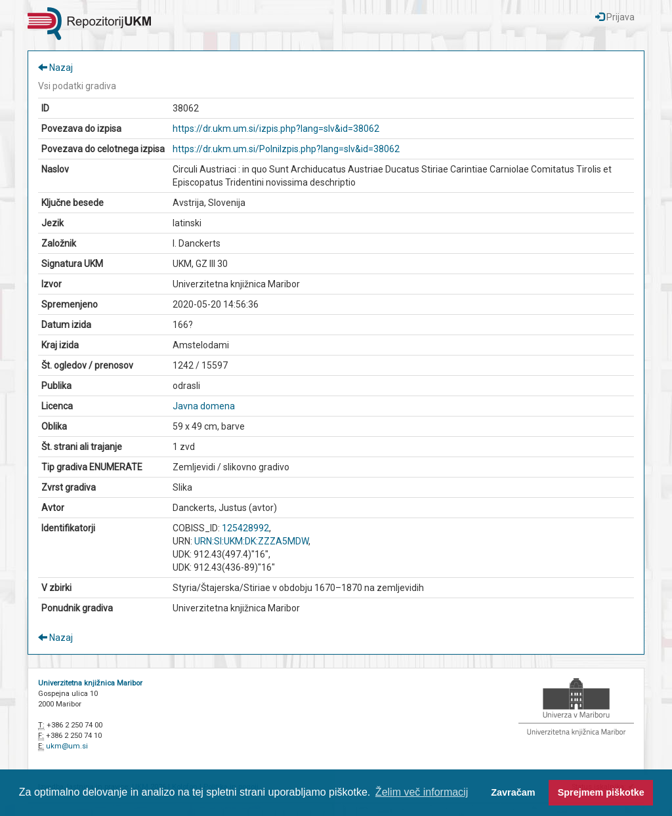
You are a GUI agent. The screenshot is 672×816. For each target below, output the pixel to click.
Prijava (615, 17)
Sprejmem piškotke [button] (601, 792)
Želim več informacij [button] (421, 792)
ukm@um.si (67, 746)
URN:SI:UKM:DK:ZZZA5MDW (251, 541)
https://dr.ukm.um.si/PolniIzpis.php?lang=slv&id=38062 (286, 149)
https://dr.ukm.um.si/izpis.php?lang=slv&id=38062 (276, 128)
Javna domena (204, 406)
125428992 (245, 528)
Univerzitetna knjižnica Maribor (90, 683)
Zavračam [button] (513, 792)
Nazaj (55, 67)
